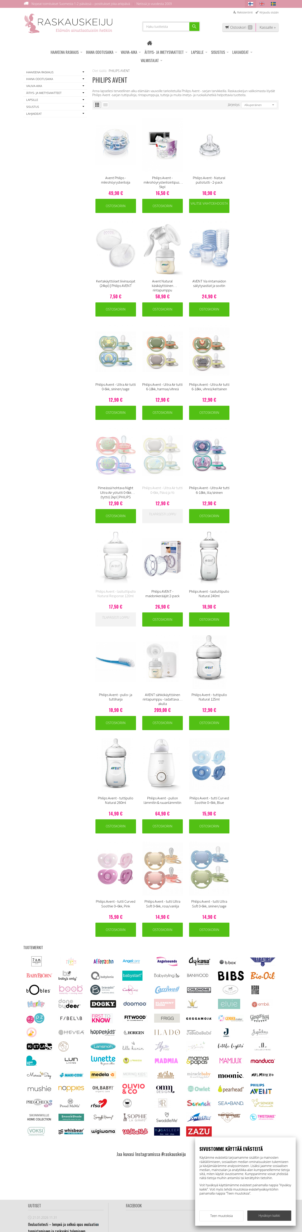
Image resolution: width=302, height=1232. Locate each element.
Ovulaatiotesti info (106, 1167)
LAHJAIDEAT (240, 52)
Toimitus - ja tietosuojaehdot (104, 1153)
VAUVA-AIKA (129, 52)
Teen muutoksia (221, 1216)
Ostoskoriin (115, 205)
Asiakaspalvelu (103, 1144)
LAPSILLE (197, 52)
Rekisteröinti (245, 12)
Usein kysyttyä (103, 1161)
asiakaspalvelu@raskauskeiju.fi (161, 1170)
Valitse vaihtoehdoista (208, 203)
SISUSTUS (218, 52)
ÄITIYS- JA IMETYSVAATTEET (164, 52)
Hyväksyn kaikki (269, 1215)
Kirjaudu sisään (269, 12)
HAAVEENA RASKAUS (65, 52)
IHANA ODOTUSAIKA (99, 52)
